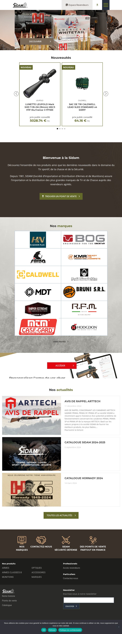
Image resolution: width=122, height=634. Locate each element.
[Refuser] (118, 627)
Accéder (60, 365)
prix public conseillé (40, 119)
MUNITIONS (8, 577)
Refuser (52, 630)
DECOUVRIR (35, 41)
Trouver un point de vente (59, 196)
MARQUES (37, 577)
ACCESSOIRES (38, 572)
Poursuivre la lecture (74, 430)
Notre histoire (8, 596)
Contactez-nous (70, 578)
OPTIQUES (37, 568)
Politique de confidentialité (70, 630)
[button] (58, 47)
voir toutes (59, 341)
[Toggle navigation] (105, 5)
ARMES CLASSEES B (12, 572)
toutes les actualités (59, 515)
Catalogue (7, 605)
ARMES (5, 568)
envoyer (70, 606)
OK (44, 630)
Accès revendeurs (71, 568)
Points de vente (9, 600)
